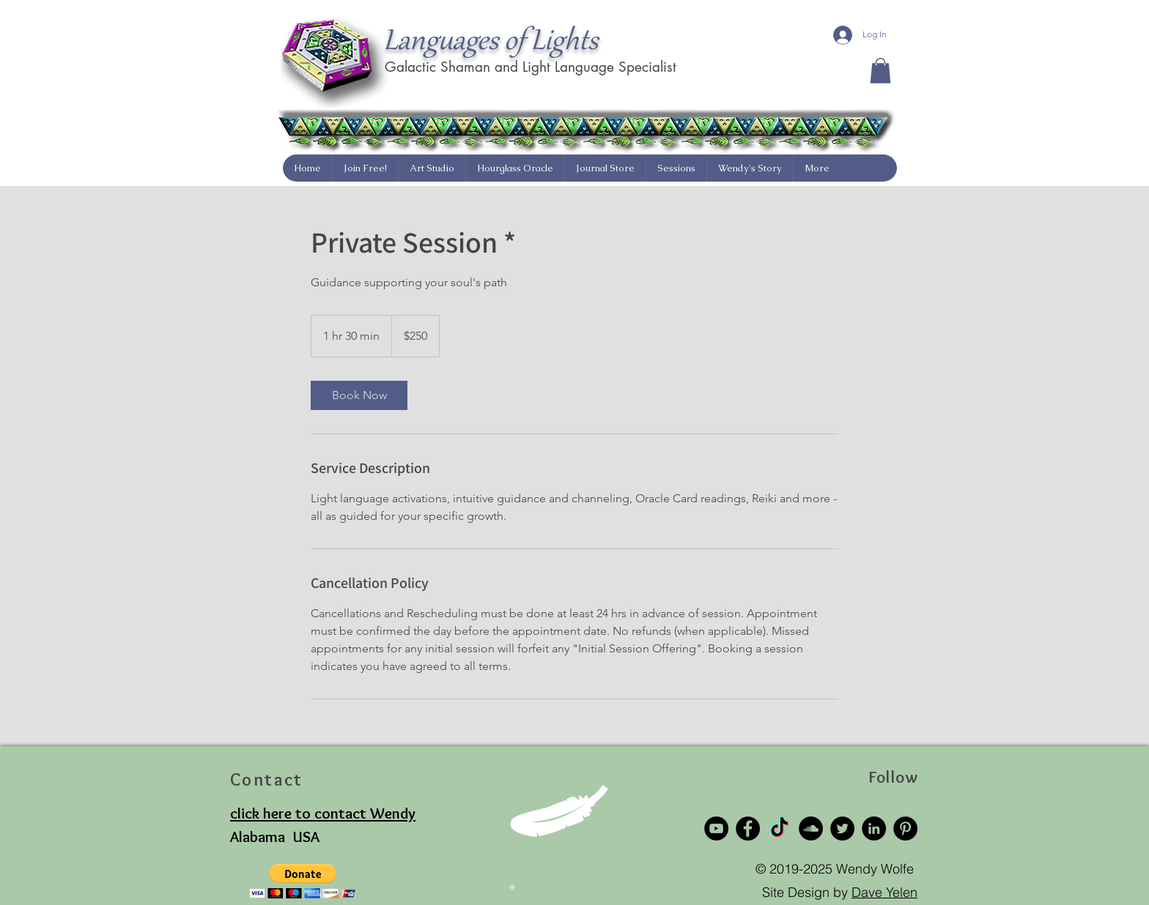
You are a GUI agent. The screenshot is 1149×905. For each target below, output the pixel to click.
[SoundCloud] (811, 828)
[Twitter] (842, 828)
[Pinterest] (905, 828)
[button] (880, 70)
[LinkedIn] (874, 828)
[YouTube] (716, 828)
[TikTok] (779, 828)
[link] (359, 395)
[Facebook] (748, 828)
